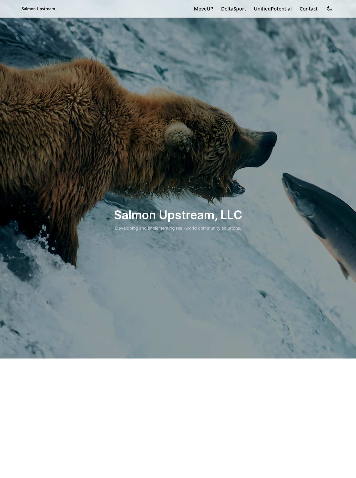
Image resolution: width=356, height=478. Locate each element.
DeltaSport (233, 8)
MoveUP (203, 8)
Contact (309, 8)
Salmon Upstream (38, 8)
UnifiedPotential (273, 8)
